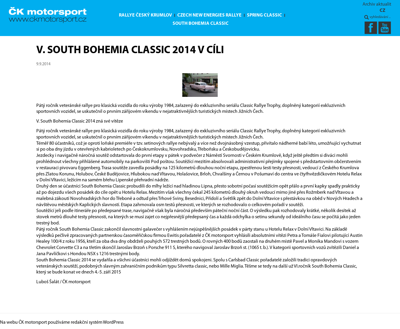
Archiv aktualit (377, 4)
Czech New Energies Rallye (209, 15)
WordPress (113, 322)
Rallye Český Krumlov (145, 15)
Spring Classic (264, 15)
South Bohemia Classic (201, 23)
